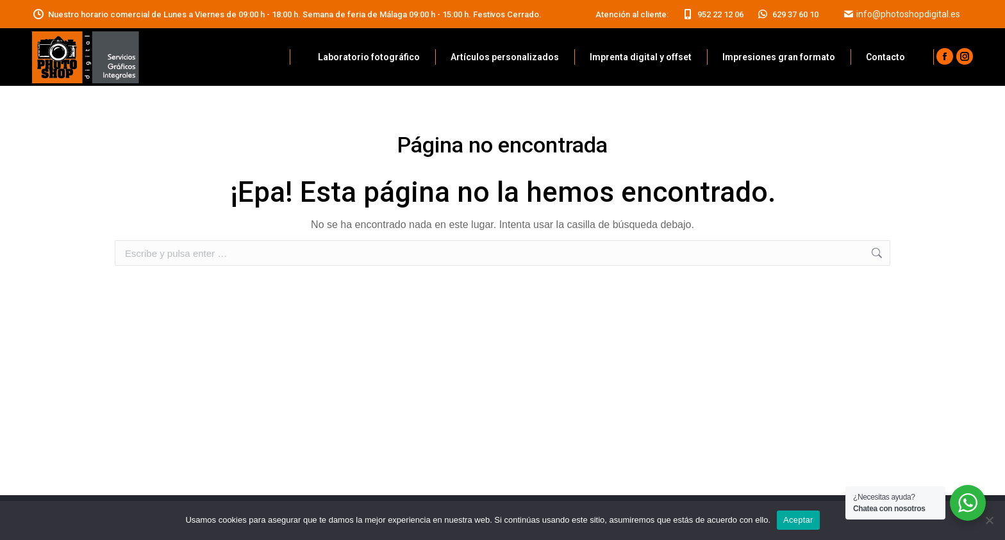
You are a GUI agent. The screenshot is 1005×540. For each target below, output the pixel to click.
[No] (989, 520)
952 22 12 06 (712, 14)
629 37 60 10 (787, 14)
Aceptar (798, 520)
